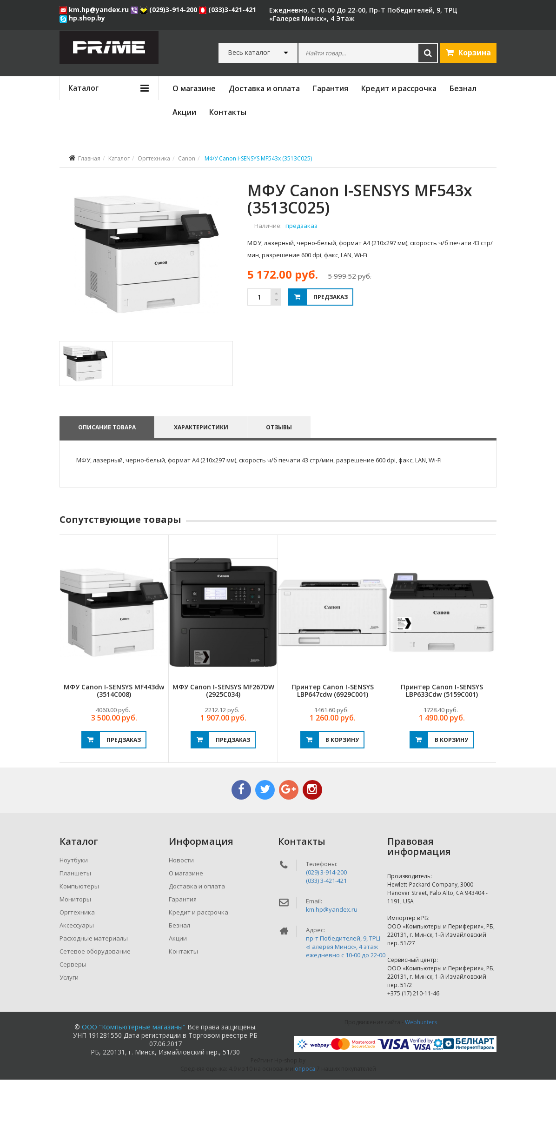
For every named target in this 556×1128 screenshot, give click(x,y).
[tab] (85, 411)
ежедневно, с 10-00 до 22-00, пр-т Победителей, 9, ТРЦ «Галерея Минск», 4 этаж (363, 14)
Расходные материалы (94, 986)
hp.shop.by (82, 17)
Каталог (119, 158)
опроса (305, 1117)
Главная (89, 158)
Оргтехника (154, 158)
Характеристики (202, 475)
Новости (181, 908)
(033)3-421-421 (227, 9)
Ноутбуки (74, 908)
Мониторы (75, 947)
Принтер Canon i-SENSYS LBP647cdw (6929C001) (332, 739)
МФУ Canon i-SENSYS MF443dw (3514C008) (114, 739)
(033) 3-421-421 (326, 929)
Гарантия (330, 88)
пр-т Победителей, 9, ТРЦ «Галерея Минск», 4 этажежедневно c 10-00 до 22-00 (345, 995)
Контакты (227, 112)
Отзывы (281, 475)
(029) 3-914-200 (326, 920)
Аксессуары (77, 973)
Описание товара (107, 475)
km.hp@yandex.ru (95, 9)
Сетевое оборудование (95, 999)
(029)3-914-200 (169, 9)
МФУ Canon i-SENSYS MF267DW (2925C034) (223, 739)
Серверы (73, 1012)
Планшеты (75, 921)
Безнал (463, 88)
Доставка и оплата (264, 88)
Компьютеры (79, 934)
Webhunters (421, 1071)
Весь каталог (249, 52)
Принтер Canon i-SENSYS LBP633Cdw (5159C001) (442, 739)
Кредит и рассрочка (399, 88)
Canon (186, 158)
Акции (184, 112)
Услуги (69, 1025)
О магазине (194, 88)
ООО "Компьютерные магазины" (133, 1075)
